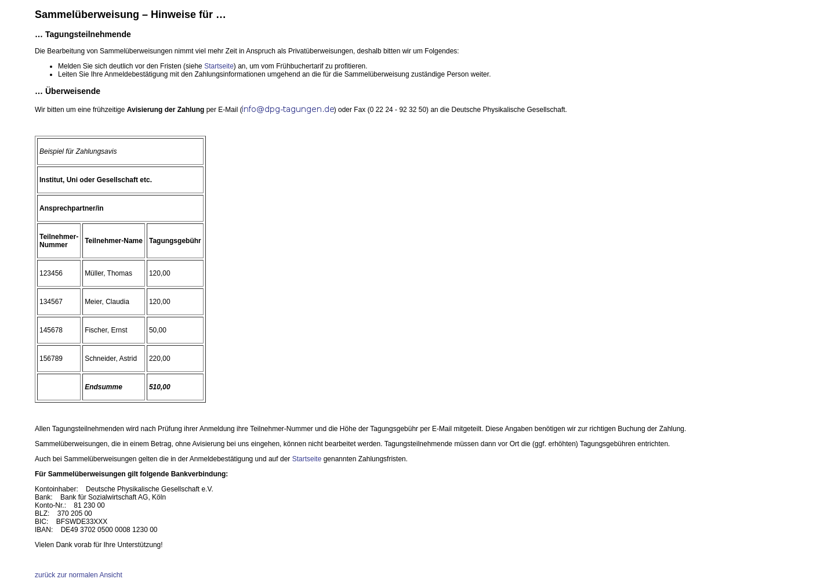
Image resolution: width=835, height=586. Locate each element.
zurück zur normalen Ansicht (78, 575)
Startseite (219, 66)
